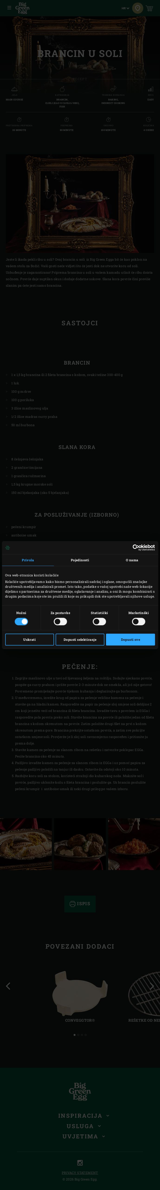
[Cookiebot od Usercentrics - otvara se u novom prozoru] (134, 547)
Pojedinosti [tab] (80, 560)
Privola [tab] (28, 560)
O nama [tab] (132, 560)
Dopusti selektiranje (80, 639)
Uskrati (29, 639)
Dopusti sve (130, 639)
